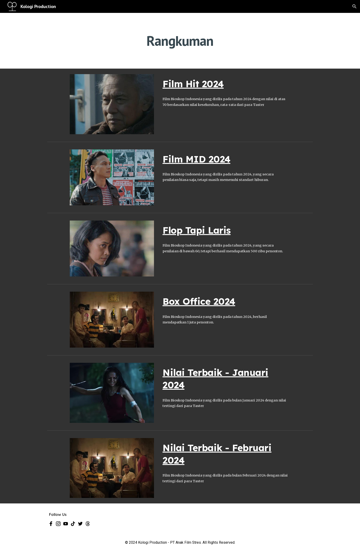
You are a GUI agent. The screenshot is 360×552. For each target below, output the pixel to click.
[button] (354, 6)
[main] (180, 40)
